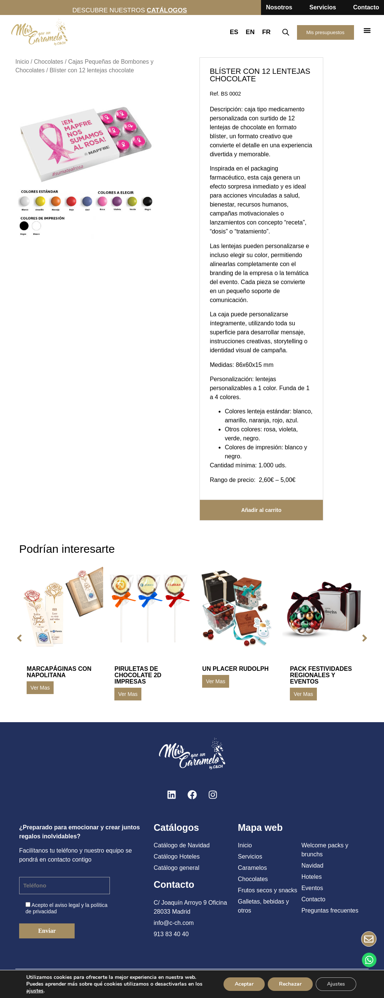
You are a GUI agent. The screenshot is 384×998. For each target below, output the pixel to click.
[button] (367, 30)
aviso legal (67, 905)
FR (266, 32)
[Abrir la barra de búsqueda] (286, 32)
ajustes (35, 991)
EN (250, 32)
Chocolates (48, 61)
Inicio (22, 61)
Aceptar (244, 984)
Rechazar (290, 984)
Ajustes (336, 984)
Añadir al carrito (261, 510)
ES (234, 32)
